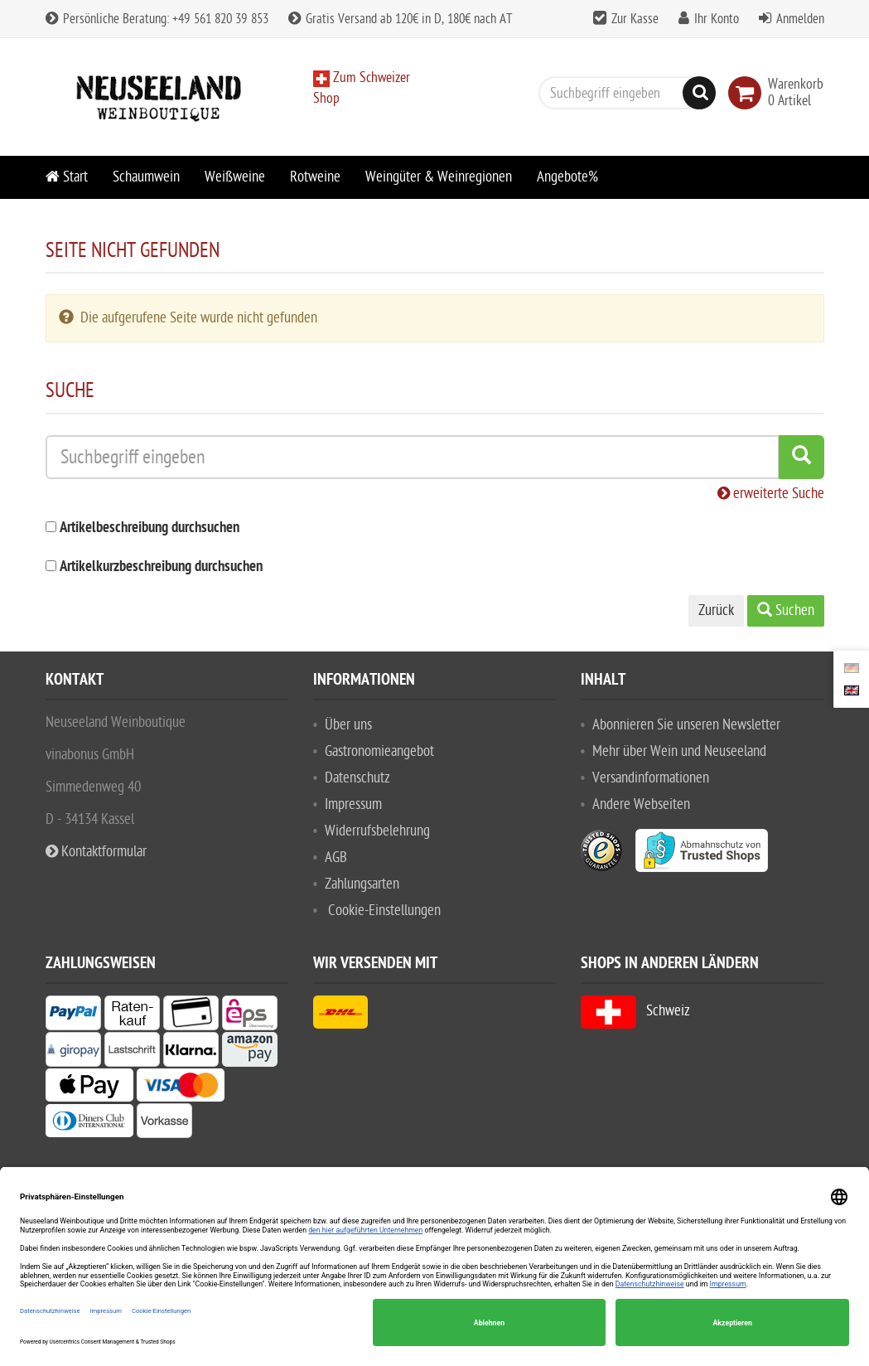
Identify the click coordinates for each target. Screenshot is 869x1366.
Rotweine (315, 177)
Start (67, 177)
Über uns (348, 725)
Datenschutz (357, 778)
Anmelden (800, 19)
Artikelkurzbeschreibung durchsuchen (161, 567)
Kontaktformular (96, 851)
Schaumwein (146, 177)
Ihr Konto (716, 19)
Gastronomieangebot (379, 751)
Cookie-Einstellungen (384, 910)
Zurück (716, 610)
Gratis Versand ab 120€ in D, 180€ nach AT (400, 19)
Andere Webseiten (641, 804)
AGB (336, 857)
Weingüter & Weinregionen (438, 177)
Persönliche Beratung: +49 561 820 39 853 (157, 19)
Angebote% (567, 177)
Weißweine (235, 177)
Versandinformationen (650, 778)
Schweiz (635, 1011)
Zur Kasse (635, 19)
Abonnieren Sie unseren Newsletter (686, 725)
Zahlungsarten (362, 884)
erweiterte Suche (770, 493)
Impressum (353, 804)
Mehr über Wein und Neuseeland (679, 751)
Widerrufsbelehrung (377, 831)
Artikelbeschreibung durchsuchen (149, 528)
